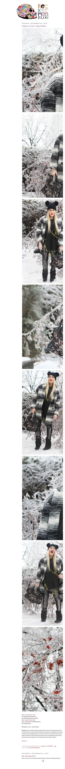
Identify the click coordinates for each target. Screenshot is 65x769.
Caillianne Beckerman (33, 747)
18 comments (50, 746)
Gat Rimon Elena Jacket (30, 714)
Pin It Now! (24, 741)
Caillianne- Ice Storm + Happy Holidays (34, 26)
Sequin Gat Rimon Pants (30, 720)
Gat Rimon (47, 730)
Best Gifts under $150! (28, 756)
